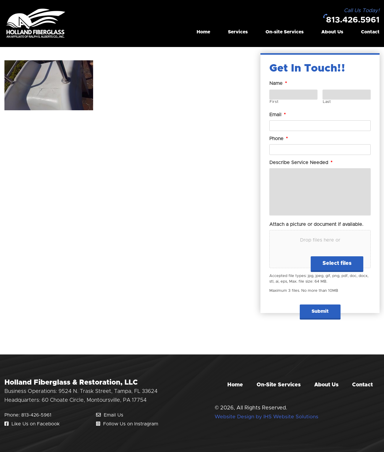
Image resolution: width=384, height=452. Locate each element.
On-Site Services (279, 385)
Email (277, 114)
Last (327, 102)
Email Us (109, 415)
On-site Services (284, 32)
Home (203, 32)
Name (278, 83)
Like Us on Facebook (32, 424)
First (274, 102)
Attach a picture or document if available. (316, 224)
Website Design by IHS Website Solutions (267, 416)
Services (238, 32)
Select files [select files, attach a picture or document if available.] (337, 263)
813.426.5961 (351, 20)
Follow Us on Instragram (127, 424)
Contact (370, 32)
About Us (332, 32)
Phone (278, 138)
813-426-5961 (36, 415)
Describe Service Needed (301, 162)
